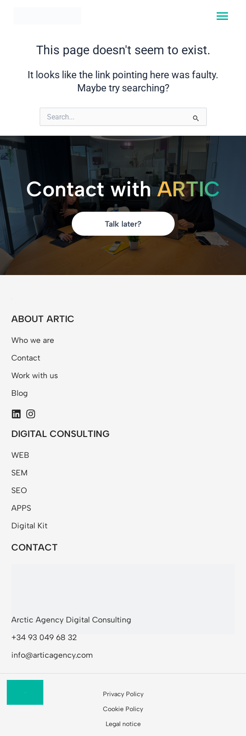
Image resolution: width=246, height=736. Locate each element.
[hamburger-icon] (222, 16)
